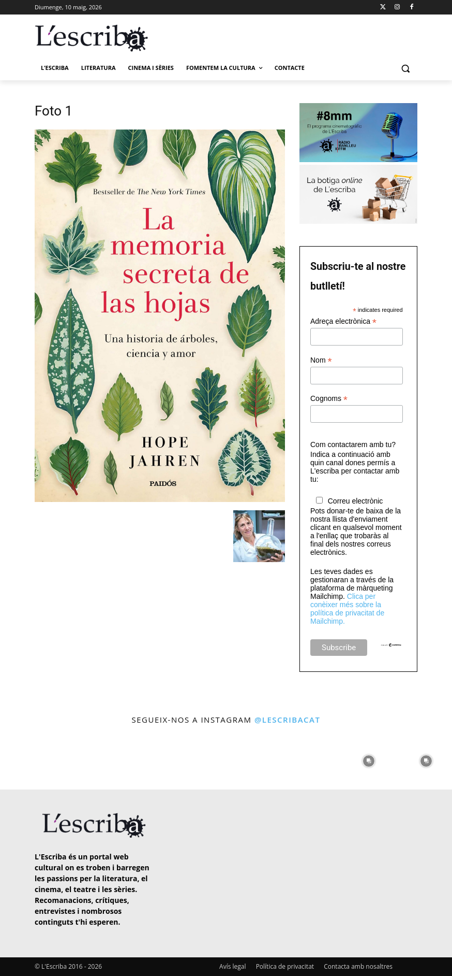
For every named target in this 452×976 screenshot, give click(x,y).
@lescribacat (287, 719)
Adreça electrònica (343, 321)
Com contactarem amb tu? (353, 444)
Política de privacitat (285, 966)
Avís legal (232, 966)
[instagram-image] (26, 759)
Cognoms (329, 399)
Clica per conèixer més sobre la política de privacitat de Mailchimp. (347, 608)
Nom (321, 360)
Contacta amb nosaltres (358, 966)
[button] (405, 68)
